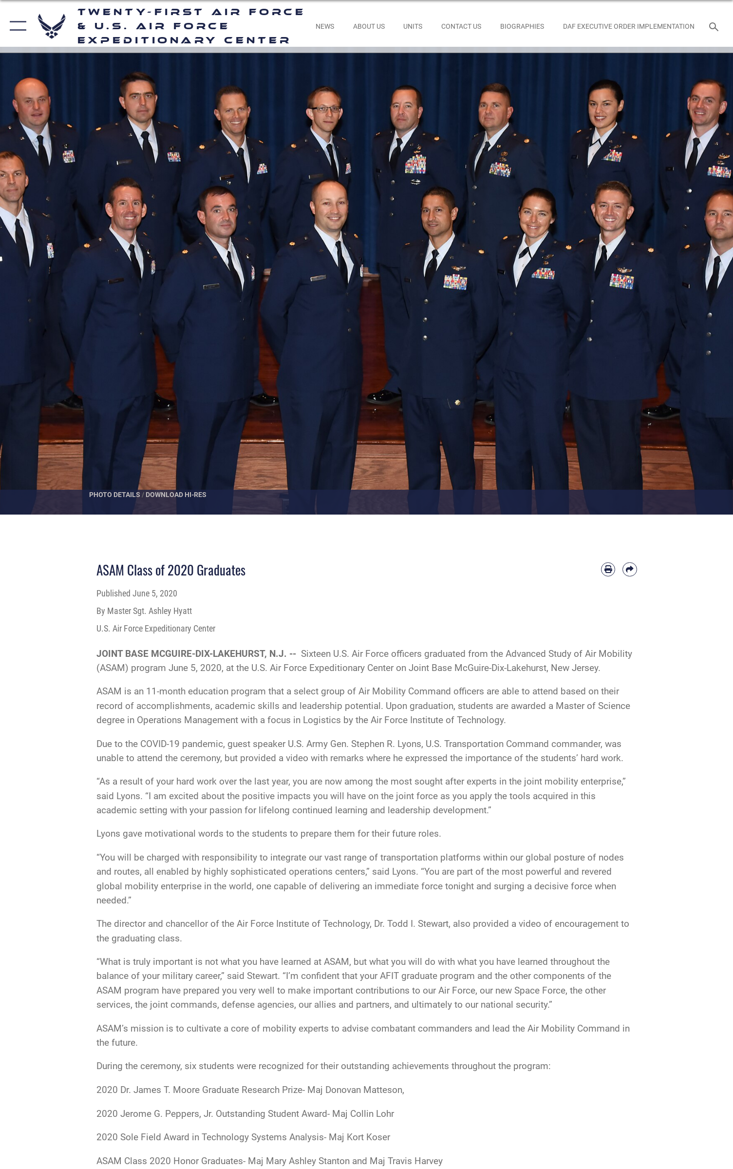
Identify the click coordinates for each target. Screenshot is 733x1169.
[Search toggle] (715, 26)
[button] (16, 26)
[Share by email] (629, 569)
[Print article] (608, 569)
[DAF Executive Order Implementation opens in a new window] (629, 26)
